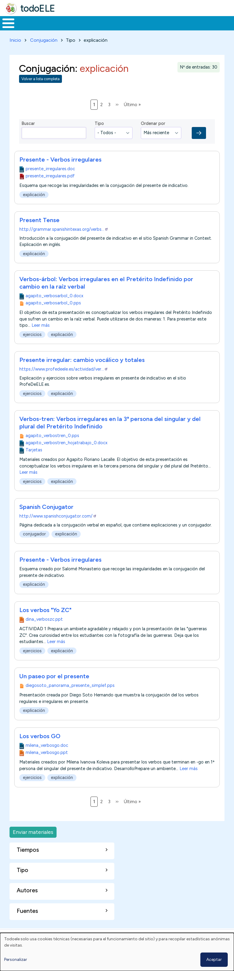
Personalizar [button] (15, 959)
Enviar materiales (33, 843)
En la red (130, 28)
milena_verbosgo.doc (47, 756)
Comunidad (201, 28)
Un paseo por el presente (54, 687)
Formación (67, 28)
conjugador (34, 545)
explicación (34, 205)
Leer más (41, 336)
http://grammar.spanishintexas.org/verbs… (63, 240)
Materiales (28, 28)
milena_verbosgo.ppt (47, 763)
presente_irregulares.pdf (50, 187)
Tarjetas (34, 461)
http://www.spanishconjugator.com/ (58, 527)
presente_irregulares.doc (50, 179)
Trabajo (102, 28)
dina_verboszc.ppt (44, 630)
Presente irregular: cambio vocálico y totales (82, 370)
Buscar (228, 23)
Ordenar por (153, 134)
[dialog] (117, 952)
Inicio (5, 29)
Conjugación (43, 51)
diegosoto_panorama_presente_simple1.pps (70, 696)
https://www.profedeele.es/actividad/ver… (63, 380)
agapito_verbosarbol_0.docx (54, 306)
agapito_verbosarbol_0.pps (53, 314)
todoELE (37, 8)
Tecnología (161, 28)
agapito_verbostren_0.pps (52, 446)
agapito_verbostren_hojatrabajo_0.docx (66, 453)
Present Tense (39, 231)
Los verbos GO (39, 747)
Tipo (99, 134)
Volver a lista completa (40, 90)
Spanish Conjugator (46, 518)
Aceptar (214, 959)
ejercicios (32, 345)
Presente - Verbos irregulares (60, 170)
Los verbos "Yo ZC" (45, 621)
